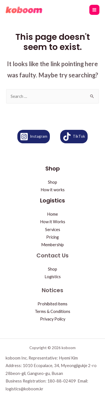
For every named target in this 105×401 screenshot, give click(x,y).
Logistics (53, 276)
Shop (52, 182)
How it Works (52, 221)
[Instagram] (33, 136)
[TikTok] (74, 136)
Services (52, 229)
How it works (53, 189)
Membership (52, 244)
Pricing (52, 237)
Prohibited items (52, 303)
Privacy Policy (52, 319)
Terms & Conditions (52, 311)
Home (52, 214)
